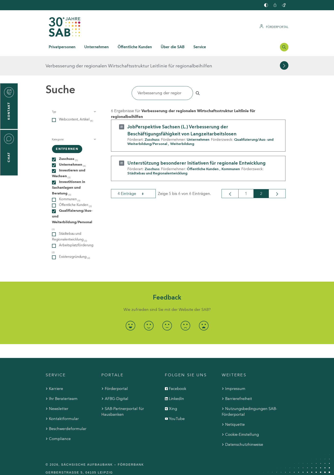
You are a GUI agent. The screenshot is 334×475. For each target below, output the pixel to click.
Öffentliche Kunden (203, 149)
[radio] (130, 306)
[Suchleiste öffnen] (284, 47)
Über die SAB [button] (172, 47)
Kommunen (231, 149)
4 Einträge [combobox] (134, 174)
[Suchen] (162, 74)
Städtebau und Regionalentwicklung (157, 154)
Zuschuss (152, 120)
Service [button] (199, 47)
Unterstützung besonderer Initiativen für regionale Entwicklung (196, 143)
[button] (73, 92)
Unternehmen (198, 120)
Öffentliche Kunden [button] (135, 47)
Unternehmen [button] (96, 47)
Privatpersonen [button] (62, 47)
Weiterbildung (182, 124)
